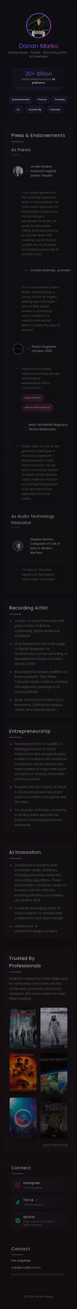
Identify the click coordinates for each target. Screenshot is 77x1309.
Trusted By (35, 109)
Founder (60, 99)
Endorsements (21, 99)
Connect (55, 109)
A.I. (18, 109)
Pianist (42, 99)
